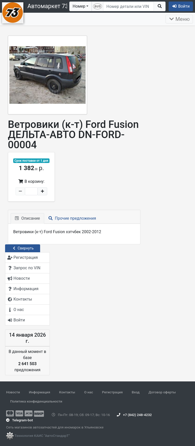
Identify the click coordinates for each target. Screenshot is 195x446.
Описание (27, 218)
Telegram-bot (19, 420)
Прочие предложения (72, 218)
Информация (39, 392)
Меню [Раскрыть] (179, 19)
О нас (88, 392)
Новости (13, 392)
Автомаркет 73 (47, 6)
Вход (136, 392)
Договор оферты (162, 392)
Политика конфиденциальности (36, 401)
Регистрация (112, 392)
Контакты (67, 392)
